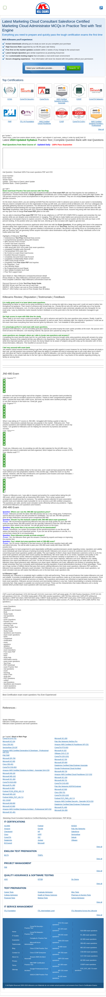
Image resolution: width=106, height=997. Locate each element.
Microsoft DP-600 (61, 762)
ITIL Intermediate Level (46, 911)
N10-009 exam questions (88, 930)
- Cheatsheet (7, 629)
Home (14, 931)
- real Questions (8, 682)
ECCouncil (8, 843)
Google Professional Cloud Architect (68, 768)
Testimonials (16, 944)
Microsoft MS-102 (9, 794)
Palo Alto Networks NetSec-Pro (66, 741)
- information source (10, 623)
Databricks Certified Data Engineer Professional (72, 804)
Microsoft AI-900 (9, 788)
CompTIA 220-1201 (62, 756)
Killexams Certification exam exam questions (19, 722)
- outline (6, 680)
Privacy (14, 961)
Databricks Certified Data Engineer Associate (71, 765)
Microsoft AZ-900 (9, 806)
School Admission (77, 898)
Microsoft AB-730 (61, 771)
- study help (7, 657)
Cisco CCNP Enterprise (38, 952)
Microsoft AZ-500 (61, 789)
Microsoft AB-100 (9, 773)
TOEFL (40, 855)
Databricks (8, 840)
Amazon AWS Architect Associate (35, 957)
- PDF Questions (9, 678)
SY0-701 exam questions (60, 924)
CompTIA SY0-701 (9, 738)
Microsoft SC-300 (9, 779)
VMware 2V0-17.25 (62, 753)
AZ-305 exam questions (59, 965)
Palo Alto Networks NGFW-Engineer (68, 786)
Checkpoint (8, 832)
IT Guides (15, 936)
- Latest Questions (9, 686)
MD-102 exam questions (88, 947)
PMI (5, 867)
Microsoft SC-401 (9, 812)
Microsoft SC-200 (61, 738)
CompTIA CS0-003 (10, 767)
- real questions (8, 616)
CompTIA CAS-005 (62, 783)
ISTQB (40, 879)
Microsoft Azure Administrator (33, 943)
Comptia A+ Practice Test (38, 938)
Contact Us (16, 952)
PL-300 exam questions (88, 935)
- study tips (7, 676)
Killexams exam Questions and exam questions (20, 724)
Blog (13, 948)
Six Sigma (75, 879)
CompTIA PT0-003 (61, 747)
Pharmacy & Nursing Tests (81, 895)
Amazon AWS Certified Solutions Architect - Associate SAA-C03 (26, 770)
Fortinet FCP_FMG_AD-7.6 (65, 798)
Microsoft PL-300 (9, 785)
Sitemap (15, 969)
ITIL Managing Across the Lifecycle (84, 911)
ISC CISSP (7, 800)
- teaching (6, 673)
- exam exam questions (11, 635)
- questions (7, 608)
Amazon (7, 829)
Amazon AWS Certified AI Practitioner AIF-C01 (72, 744)
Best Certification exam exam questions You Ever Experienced (29, 695)
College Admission (11, 895)
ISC (39, 837)
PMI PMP (6, 755)
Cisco (6, 834)
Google (40, 829)
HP (39, 832)
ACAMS (7, 826)
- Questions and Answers (12, 610)
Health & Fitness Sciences (47, 895)
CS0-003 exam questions (88, 952)
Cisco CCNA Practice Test (39, 948)
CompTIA (7, 837)
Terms (14, 965)
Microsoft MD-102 (9, 776)
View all (101, 129)
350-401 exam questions (88, 943)
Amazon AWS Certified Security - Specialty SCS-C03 (74, 801)
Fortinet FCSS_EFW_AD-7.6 (13, 791)
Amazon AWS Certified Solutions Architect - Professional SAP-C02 (27, 809)
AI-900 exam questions (59, 947)
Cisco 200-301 (8, 744)
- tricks (5, 637)
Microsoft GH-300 (61, 810)
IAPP (39, 834)
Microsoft (41, 843)
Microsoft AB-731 (61, 780)
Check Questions (21, 183)
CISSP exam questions (88, 964)
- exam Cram (7, 675)
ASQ (6, 879)
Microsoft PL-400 (61, 807)
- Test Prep (7, 663)
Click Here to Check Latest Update (22, 182)
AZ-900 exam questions (88, 939)
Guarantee (15, 940)
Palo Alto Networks (78, 829)
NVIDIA (74, 826)
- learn (5, 656)
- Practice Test (8, 621)
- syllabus (6, 646)
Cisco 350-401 (8, 764)
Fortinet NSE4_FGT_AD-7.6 (13, 797)
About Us (15, 957)
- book (5, 612)
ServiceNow (75, 834)
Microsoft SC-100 (61, 777)
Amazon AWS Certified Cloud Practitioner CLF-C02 (73, 774)
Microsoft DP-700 (9, 758)
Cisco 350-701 (60, 792)
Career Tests (9, 892)
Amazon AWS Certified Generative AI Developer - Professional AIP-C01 (25, 751)
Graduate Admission (45, 892)
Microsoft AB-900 (9, 803)
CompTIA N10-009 (9, 782)
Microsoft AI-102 (61, 750)
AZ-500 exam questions (88, 960)
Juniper (40, 840)
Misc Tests (75, 892)
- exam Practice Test (10, 627)
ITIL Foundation (10, 911)
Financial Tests (9, 898)
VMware (74, 840)
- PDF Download (9, 665)
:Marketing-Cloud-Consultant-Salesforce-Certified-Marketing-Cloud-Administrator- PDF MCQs (37, 818)
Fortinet (40, 826)
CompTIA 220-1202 (62, 795)
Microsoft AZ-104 (9, 741)
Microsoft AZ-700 (61, 759)
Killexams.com (50, 568)
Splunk (73, 837)
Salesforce (75, 832)
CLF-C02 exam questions (89, 956)
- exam (5, 618)
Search (72, 68)
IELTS (6, 855)
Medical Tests (43, 898)
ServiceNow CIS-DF (10, 747)
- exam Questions (9, 606)
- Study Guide (8, 614)
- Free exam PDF (9, 652)
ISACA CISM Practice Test (39, 974)
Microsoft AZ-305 (9, 761)
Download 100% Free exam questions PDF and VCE (33, 172)
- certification (7, 640)
